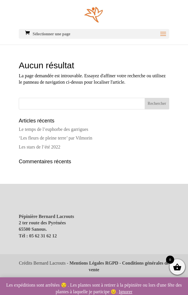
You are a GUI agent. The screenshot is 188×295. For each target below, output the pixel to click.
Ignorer (125, 291)
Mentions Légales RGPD (94, 263)
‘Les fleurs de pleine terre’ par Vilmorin (55, 137)
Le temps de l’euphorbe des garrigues (53, 129)
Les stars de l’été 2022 (39, 146)
